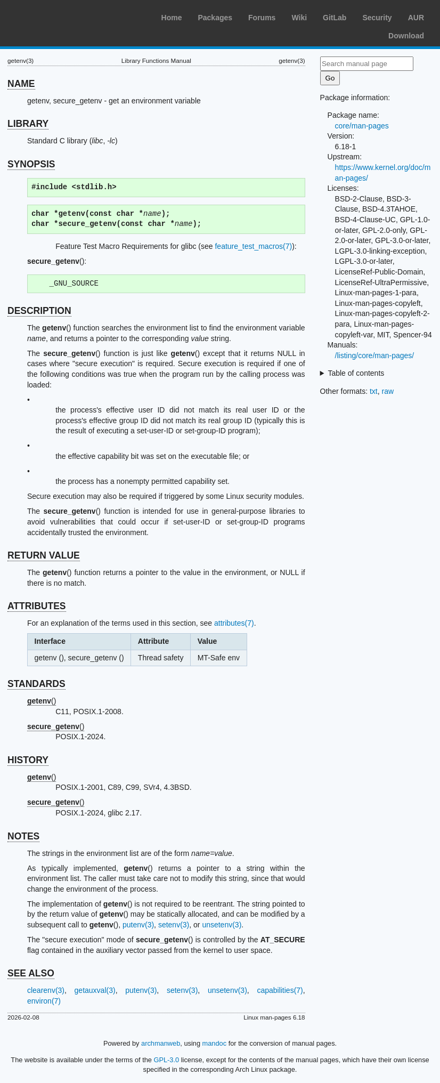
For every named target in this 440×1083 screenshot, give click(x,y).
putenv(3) (138, 924)
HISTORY (27, 760)
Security (377, 17)
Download (406, 35)
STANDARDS (36, 683)
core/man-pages (362, 126)
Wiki (299, 17)
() (41, 701)
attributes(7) (234, 623)
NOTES (23, 836)
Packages (215, 17)
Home (171, 17)
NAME (21, 83)
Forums (261, 17)
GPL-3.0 (167, 1060)
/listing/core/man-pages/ (374, 355)
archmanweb (160, 1043)
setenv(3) (173, 924)
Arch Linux (58, 16)
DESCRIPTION (39, 310)
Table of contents (356, 373)
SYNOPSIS (31, 164)
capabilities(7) (280, 990)
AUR (416, 17)
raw (388, 391)
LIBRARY (27, 123)
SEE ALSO (30, 973)
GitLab (334, 17)
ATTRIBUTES (36, 606)
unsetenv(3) (221, 924)
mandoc (214, 1043)
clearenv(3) (45, 990)
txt (374, 391)
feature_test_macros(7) (253, 246)
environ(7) (44, 1001)
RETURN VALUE (43, 555)
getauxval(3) (95, 990)
